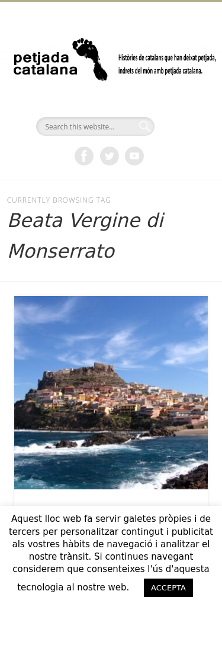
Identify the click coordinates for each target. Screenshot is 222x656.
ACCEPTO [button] (111, 611)
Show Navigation (179, 105)
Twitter (109, 156)
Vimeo (134, 156)
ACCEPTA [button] (168, 587)
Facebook (84, 156)
